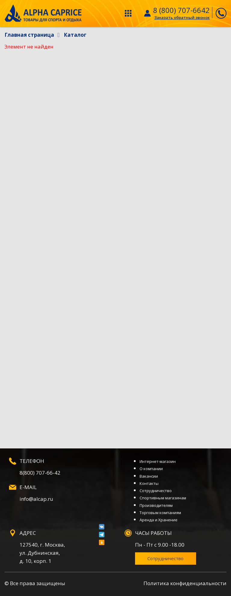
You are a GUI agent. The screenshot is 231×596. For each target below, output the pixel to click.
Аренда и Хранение (158, 520)
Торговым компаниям (160, 512)
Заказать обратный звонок (182, 17)
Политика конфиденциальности (184, 583)
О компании (151, 468)
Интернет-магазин (158, 461)
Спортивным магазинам (163, 498)
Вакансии (149, 476)
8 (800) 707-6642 (181, 10)
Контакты (149, 483)
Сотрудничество (156, 490)
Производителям (156, 505)
